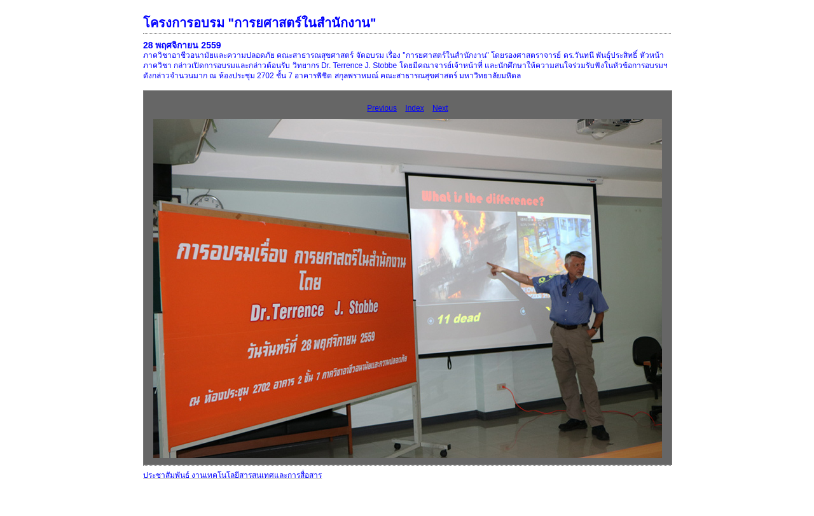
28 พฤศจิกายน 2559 (182, 45)
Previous (382, 108)
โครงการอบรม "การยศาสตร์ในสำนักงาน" (259, 23)
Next (440, 108)
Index (414, 108)
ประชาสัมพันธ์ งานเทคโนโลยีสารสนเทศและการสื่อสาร (232, 475)
